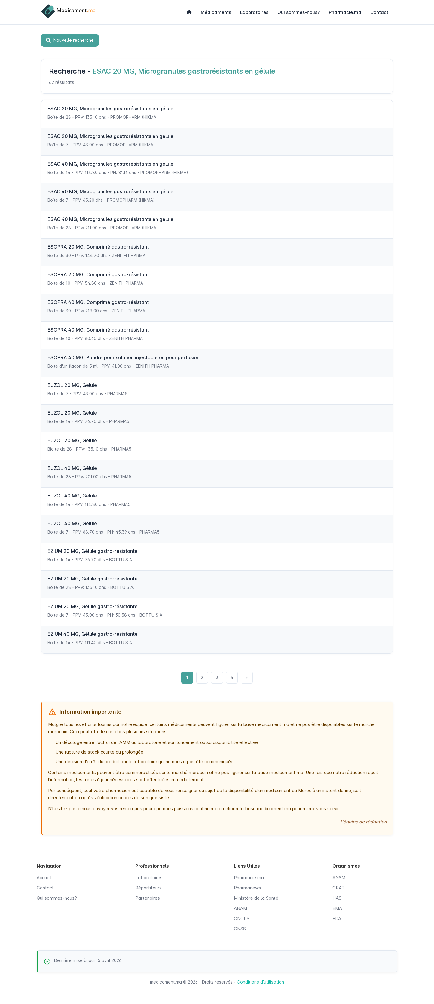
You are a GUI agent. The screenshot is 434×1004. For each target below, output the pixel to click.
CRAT (338, 888)
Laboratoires (254, 12)
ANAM (240, 908)
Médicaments (216, 12)
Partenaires (147, 898)
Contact (379, 12)
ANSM (338, 878)
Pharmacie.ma (345, 12)
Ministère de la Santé (256, 898)
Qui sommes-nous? (298, 12)
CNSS (240, 929)
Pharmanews (247, 888)
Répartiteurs (148, 888)
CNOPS (241, 919)
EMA (337, 908)
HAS (336, 898)
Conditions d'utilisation (260, 982)
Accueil (44, 878)
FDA (336, 919)
